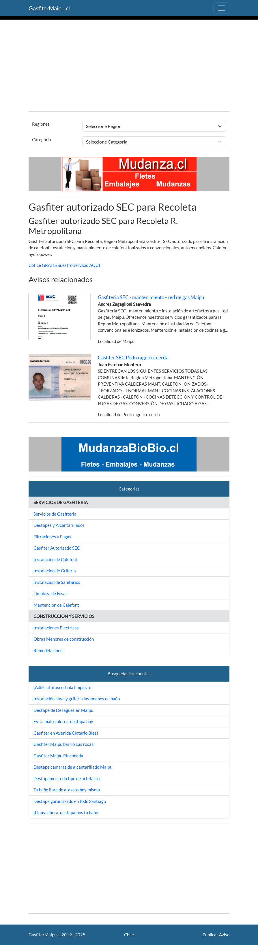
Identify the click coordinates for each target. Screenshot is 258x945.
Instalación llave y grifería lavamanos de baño (76, 698)
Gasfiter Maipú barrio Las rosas (63, 744)
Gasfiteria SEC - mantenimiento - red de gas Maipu (151, 297)
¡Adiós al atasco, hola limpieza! (62, 687)
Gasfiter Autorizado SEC (56, 547)
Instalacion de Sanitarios (56, 582)
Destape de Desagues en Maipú (63, 710)
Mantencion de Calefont (56, 605)
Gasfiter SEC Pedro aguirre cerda (133, 357)
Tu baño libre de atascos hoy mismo (66, 789)
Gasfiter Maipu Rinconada (58, 755)
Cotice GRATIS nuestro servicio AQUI (64, 265)
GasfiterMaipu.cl (49, 8)
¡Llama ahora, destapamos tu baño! (66, 812)
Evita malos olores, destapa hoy (63, 721)
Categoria (41, 139)
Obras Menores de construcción (63, 639)
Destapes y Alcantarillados (59, 525)
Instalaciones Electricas (56, 627)
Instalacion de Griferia (54, 570)
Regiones (41, 124)
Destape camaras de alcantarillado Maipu (72, 766)
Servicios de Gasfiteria (54, 513)
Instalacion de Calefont (55, 559)
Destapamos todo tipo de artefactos (67, 778)
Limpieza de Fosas (50, 593)
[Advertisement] (129, 66)
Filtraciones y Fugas (52, 536)
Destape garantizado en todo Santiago (69, 801)
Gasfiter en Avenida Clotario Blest (65, 732)
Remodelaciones (49, 650)
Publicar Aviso (216, 934)
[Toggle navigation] (221, 8)
